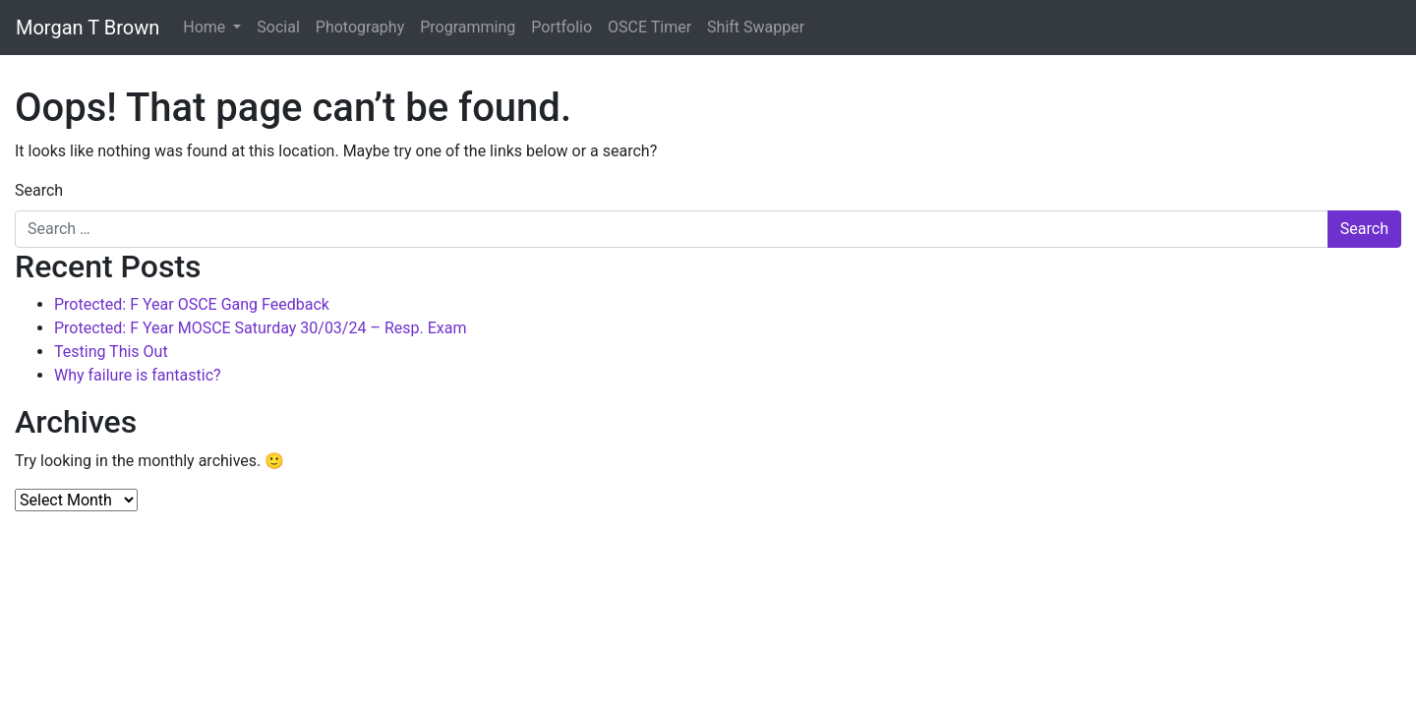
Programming (467, 27)
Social (278, 27)
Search (39, 190)
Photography (360, 27)
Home (206, 27)
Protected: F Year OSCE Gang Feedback (191, 304)
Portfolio (561, 27)
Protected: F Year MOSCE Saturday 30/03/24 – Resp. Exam (260, 328)
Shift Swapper (755, 27)
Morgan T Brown (87, 27)
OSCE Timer (649, 27)
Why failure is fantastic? (137, 375)
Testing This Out (111, 351)
